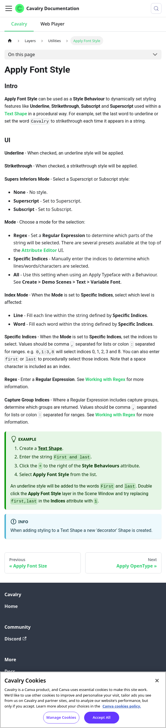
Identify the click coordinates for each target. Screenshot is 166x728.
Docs (9, 671)
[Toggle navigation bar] (8, 8)
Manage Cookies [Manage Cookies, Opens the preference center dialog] (61, 717)
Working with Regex (105, 379)
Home (11, 606)
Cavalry (19, 24)
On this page (21, 54)
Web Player (52, 24)
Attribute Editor (39, 250)
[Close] (157, 681)
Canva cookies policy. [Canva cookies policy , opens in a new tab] (122, 706)
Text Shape (15, 113)
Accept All (101, 717)
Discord (15, 639)
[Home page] (9, 40)
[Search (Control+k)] (156, 8)
